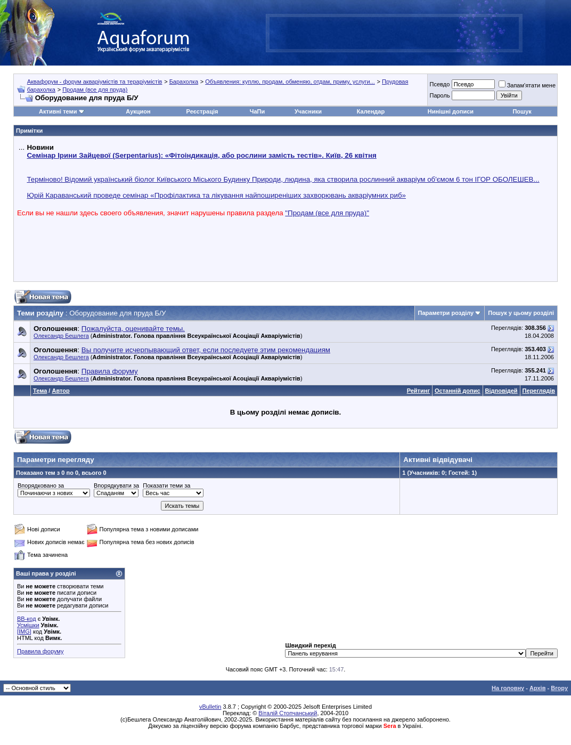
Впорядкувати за (116, 485)
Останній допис (457, 390)
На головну (508, 688)
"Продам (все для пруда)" (327, 213)
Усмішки (28, 625)
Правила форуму (40, 651)
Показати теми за (166, 485)
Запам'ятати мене (527, 85)
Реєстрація (202, 111)
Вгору (559, 688)
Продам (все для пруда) (94, 89)
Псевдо (439, 84)
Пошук (521, 111)
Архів (537, 688)
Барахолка (183, 81)
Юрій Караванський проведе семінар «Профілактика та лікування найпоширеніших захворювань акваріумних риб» (216, 195)
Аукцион (138, 111)
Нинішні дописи (451, 111)
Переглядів (539, 390)
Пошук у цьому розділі (521, 313)
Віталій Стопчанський (287, 713)
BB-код (26, 619)
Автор (60, 390)
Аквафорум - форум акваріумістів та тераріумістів (94, 81)
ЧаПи (257, 111)
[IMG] (24, 631)
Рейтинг (418, 390)
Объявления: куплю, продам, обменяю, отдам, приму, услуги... (290, 81)
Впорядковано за (41, 485)
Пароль (439, 95)
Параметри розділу (446, 313)
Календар (371, 111)
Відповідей (501, 390)
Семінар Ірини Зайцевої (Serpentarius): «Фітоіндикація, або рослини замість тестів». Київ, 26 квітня (201, 155)
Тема (40, 390)
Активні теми (58, 111)
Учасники (308, 111)
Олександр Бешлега (61, 336)
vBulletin (210, 706)
